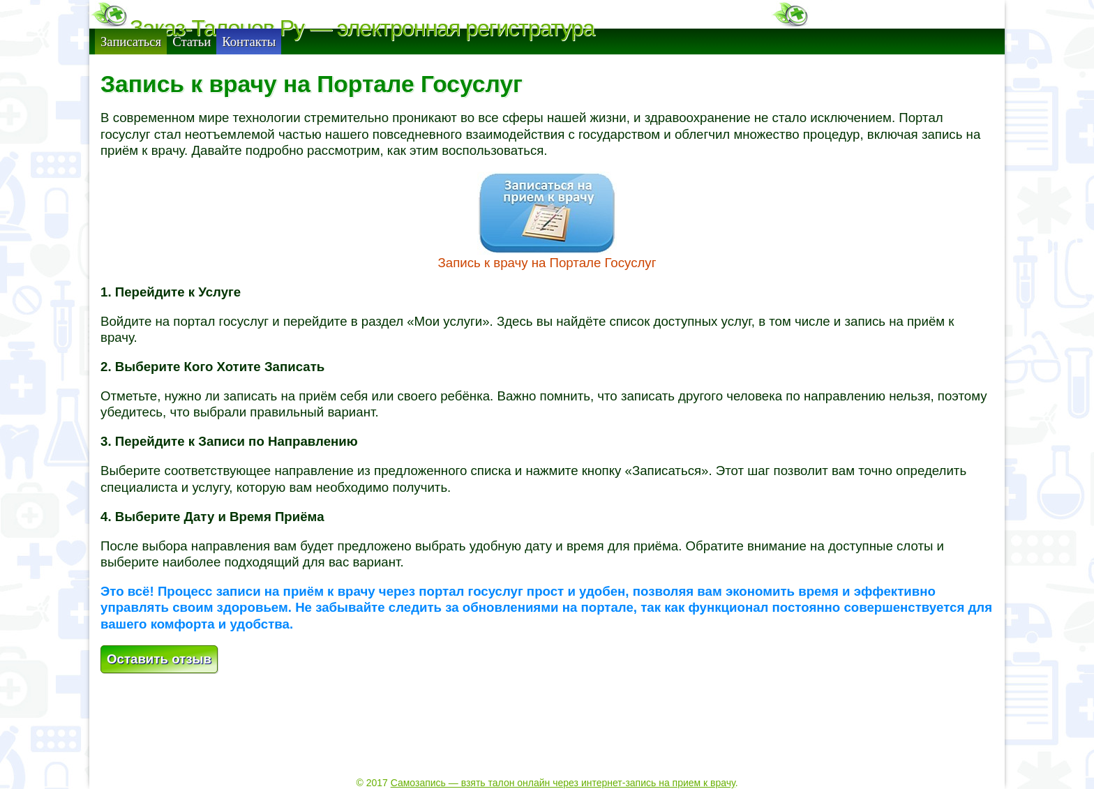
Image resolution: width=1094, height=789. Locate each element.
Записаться (130, 68)
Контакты (249, 68)
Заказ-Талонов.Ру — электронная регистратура (362, 27)
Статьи (191, 68)
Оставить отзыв (159, 686)
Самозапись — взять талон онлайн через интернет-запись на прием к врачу (563, 755)
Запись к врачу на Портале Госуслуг (546, 290)
